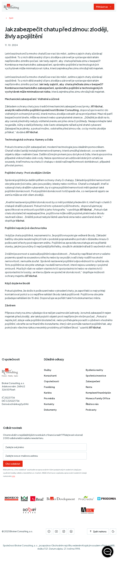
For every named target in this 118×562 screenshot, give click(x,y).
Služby (47, 370)
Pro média (49, 398)
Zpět (9, 18)
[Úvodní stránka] (11, 7)
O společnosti (51, 381)
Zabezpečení (93, 381)
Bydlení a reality (94, 370)
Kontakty (49, 404)
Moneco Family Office (98, 398)
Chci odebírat (12, 463)
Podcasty (91, 409)
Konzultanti (50, 375)
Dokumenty (50, 409)
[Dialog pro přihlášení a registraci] (104, 7)
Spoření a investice (96, 375)
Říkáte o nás (92, 404)
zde (13, 476)
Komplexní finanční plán (98, 392)
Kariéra (48, 392)
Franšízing (49, 387)
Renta (89, 387)
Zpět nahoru (97, 531)
